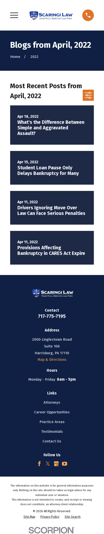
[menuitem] (29, 516)
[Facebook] (39, 463)
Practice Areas (52, 422)
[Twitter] (48, 463)
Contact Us (52, 441)
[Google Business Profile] (56, 463)
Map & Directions (52, 359)
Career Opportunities (52, 412)
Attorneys (52, 402)
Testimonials (52, 431)
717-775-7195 (52, 316)
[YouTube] (64, 463)
